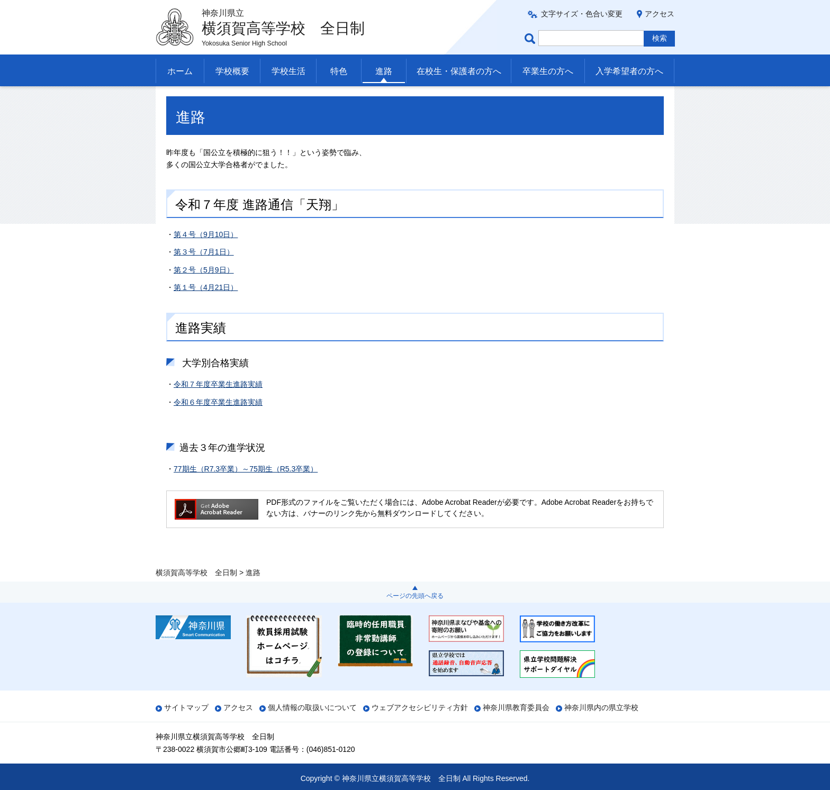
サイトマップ (186, 707)
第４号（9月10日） (206, 255)
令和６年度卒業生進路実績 (218, 423)
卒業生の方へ (547, 71)
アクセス (659, 14)
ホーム (180, 71)
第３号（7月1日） (204, 273)
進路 (383, 71)
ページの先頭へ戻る (415, 596)
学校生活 (288, 71)
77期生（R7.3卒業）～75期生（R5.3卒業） (246, 490)
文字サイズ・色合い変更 (581, 14)
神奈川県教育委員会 (516, 707)
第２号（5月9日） (204, 291)
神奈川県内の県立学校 (601, 707)
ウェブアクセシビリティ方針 (420, 707)
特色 (338, 71)
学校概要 (232, 71)
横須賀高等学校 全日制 (196, 99)
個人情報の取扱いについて (312, 707)
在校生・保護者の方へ (459, 71)
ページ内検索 (531, 38)
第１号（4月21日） (206, 309)
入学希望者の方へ (629, 71)
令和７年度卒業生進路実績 (218, 406)
